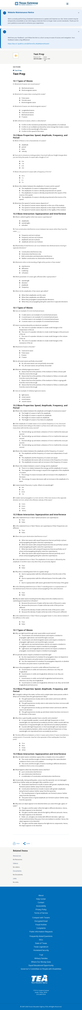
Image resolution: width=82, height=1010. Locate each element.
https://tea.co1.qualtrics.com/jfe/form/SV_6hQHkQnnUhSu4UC (28, 44)
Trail (41, 955)
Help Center (41, 899)
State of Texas (41, 943)
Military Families (41, 958)
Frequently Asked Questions (41, 936)
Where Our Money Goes (41, 962)
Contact (41, 902)
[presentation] (26, 485)
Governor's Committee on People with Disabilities (41, 969)
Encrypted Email (41, 921)
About (41, 895)
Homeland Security (41, 950)
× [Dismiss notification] (78, 12)
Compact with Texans (41, 917)
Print (18, 843)
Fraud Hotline (41, 924)
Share (28, 843)
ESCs (41, 940)
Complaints (41, 928)
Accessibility (41, 906)
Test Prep (18, 70)
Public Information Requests (41, 931)
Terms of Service (41, 913)
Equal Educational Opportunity (41, 965)
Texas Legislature (41, 947)
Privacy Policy (41, 909)
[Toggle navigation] (67, 3)
